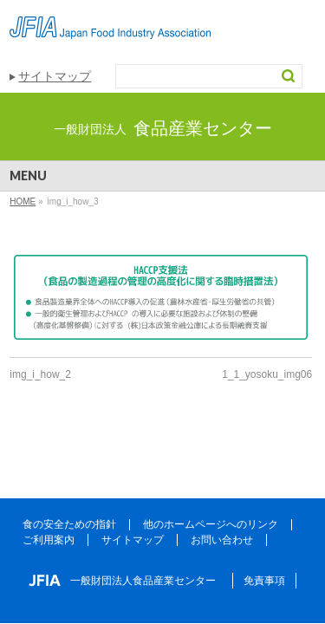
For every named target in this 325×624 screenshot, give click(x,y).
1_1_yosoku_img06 (267, 374)
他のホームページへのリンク (210, 524)
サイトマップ (54, 76)
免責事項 (264, 581)
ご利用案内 (49, 540)
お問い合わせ (222, 540)
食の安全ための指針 (69, 524)
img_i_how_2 (40, 374)
